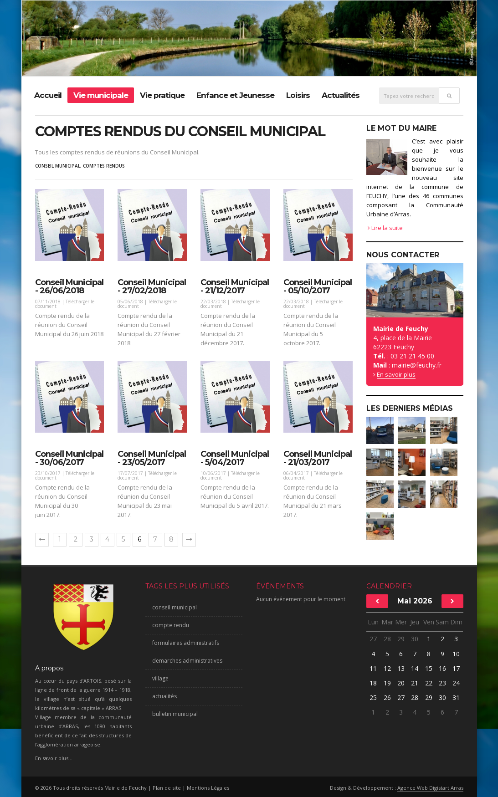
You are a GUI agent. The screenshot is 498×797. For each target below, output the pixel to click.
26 (387, 697)
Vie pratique (162, 95)
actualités (164, 696)
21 (414, 683)
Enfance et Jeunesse (235, 95)
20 (401, 683)
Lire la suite (385, 228)
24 (456, 683)
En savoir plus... (53, 758)
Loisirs (298, 95)
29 (401, 638)
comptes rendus (104, 166)
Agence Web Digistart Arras (430, 787)
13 (401, 668)
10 (456, 653)
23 (442, 683)
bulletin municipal (175, 714)
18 (373, 683)
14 (414, 668)
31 (456, 697)
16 (442, 668)
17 (456, 668)
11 (373, 668)
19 (387, 683)
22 (428, 683)
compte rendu (170, 625)
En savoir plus (396, 374)
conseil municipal (57, 166)
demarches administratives (187, 660)
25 (373, 697)
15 (428, 668)
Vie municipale (100, 95)
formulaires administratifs (185, 643)
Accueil (48, 95)
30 (414, 638)
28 (387, 638)
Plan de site (167, 787)
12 (387, 668)
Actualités (340, 95)
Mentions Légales (208, 787)
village (160, 678)
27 (373, 638)
